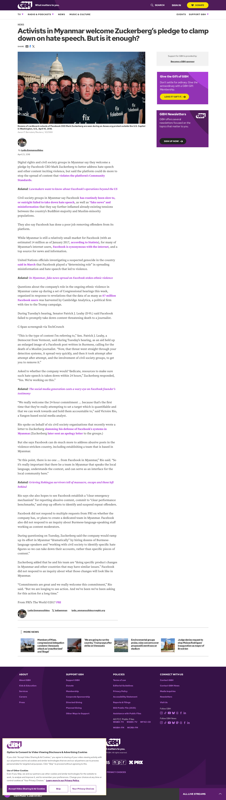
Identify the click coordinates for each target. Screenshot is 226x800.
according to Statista (85, 247)
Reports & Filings (121, 707)
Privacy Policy (120, 696)
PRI (58, 607)
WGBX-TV (132, 726)
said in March (27, 269)
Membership (72, 696)
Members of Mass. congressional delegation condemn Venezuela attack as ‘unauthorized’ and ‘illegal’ (50, 650)
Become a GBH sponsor (182, 61)
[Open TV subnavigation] (22, 14)
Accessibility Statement (125, 701)
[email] (90, 614)
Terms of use (119, 684)
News (61, 14)
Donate (197, 5)
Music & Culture (80, 14)
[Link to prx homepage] (136, 766)
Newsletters (166, 701)
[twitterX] (62, 614)
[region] (54, 766)
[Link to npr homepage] (119, 766)
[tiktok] (166, 717)
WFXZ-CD (145, 726)
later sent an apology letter (66, 438)
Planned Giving (74, 712)
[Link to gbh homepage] (25, 5)
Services (23, 696)
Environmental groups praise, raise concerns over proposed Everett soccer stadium (144, 649)
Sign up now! (171, 141)
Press (22, 707)
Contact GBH (166, 684)
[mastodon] (178, 726)
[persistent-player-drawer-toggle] (202, 794)
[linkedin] (185, 717)
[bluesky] (174, 717)
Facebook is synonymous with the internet (81, 251)
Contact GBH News (169, 690)
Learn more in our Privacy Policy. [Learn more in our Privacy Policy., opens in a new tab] (62, 780)
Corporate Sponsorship (78, 701)
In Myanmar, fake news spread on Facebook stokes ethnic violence (71, 282)
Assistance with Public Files (127, 718)
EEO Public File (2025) (124, 712)
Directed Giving (74, 707)
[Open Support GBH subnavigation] (207, 14)
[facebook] (181, 717)
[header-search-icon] (157, 5)
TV (19, 14)
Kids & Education (28, 690)
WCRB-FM (132, 732)
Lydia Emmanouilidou (32, 150)
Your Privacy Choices (113, 776)
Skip (58, 788)
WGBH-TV (118, 726)
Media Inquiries (168, 696)
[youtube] (170, 717)
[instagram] (162, 717)
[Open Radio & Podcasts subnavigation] (53, 14)
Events (181, 14)
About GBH (25, 684)
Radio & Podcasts (39, 14)
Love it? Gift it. (173, 96)
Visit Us (164, 707)
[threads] (178, 717)
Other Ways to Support (77, 718)
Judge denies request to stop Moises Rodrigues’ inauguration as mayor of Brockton (191, 649)
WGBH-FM (118, 732)
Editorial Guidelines (123, 690)
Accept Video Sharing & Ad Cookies (26, 788)
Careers (23, 701)
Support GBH (197, 14)
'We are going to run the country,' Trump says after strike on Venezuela (97, 647)
